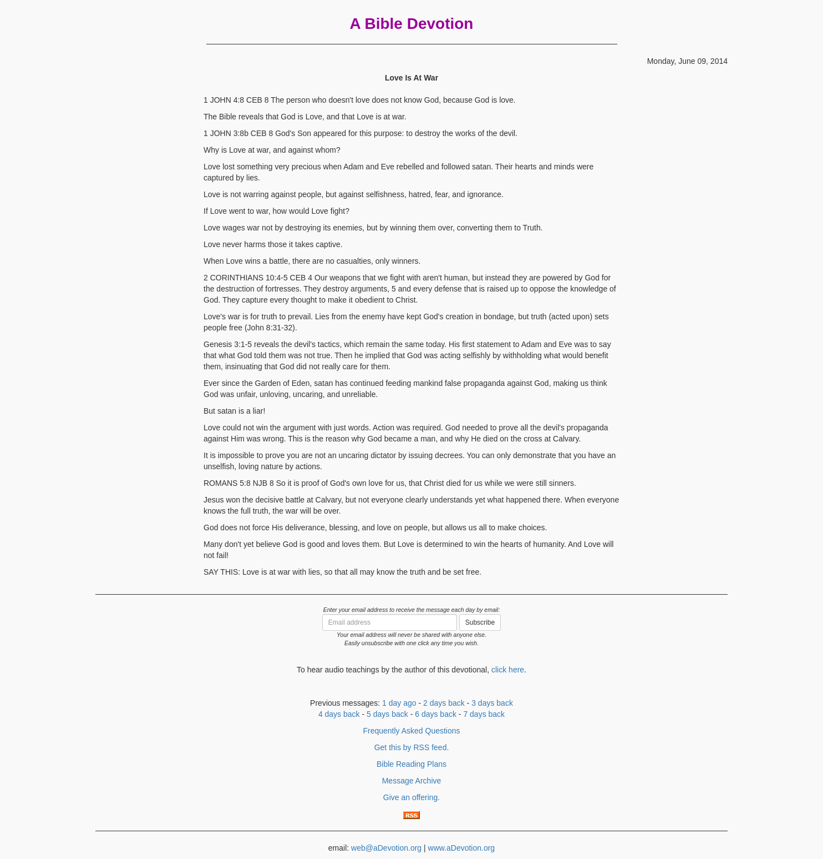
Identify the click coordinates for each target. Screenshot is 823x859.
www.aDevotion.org (461, 847)
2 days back (444, 703)
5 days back (387, 714)
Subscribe (480, 622)
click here (507, 669)
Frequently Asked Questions (411, 730)
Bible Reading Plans (411, 764)
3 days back (492, 703)
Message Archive (411, 780)
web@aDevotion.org (386, 847)
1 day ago (399, 703)
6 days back (435, 714)
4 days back (339, 714)
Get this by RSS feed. (411, 747)
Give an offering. (411, 797)
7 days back (484, 714)
